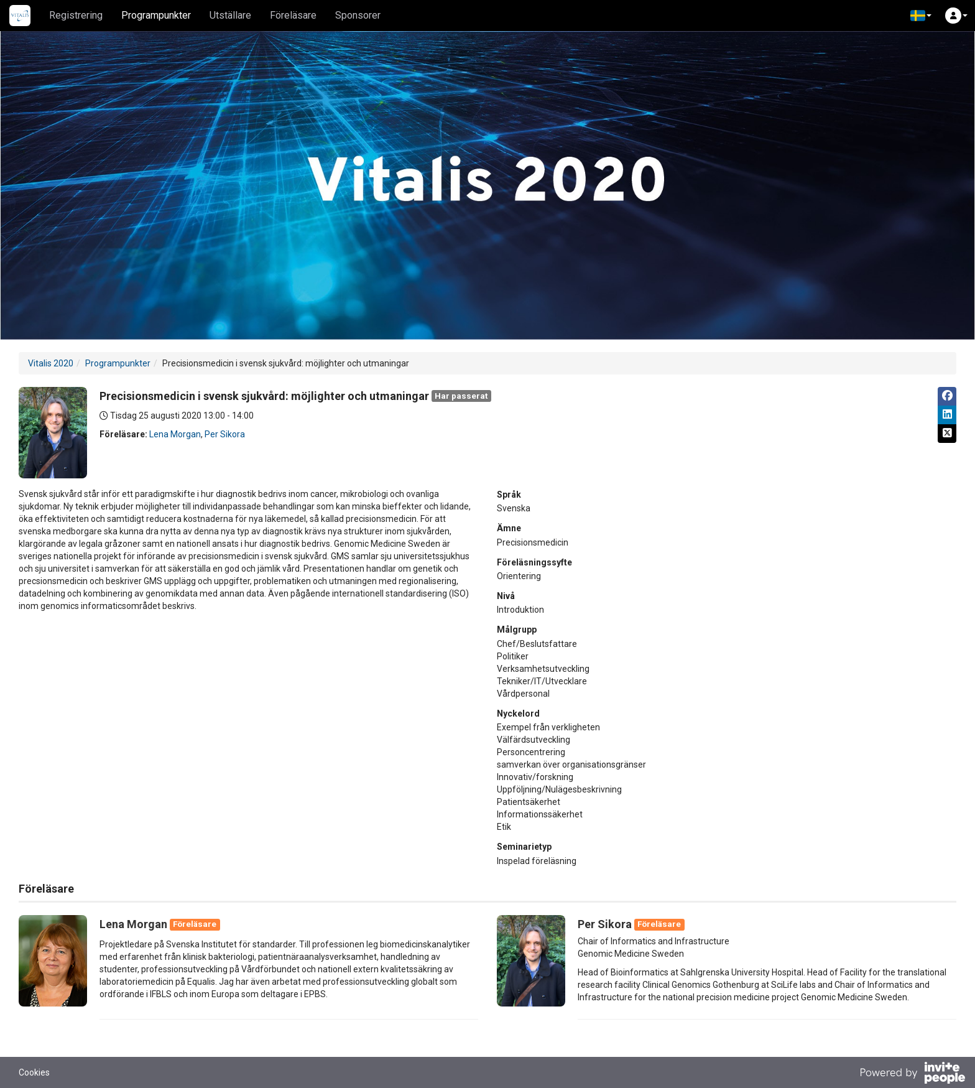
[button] (921, 15)
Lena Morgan (175, 434)
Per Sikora (225, 434)
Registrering (76, 15)
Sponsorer (358, 15)
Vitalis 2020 (50, 363)
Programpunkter (156, 15)
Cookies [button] (34, 1072)
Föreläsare (293, 15)
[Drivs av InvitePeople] (912, 1074)
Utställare (230, 15)
